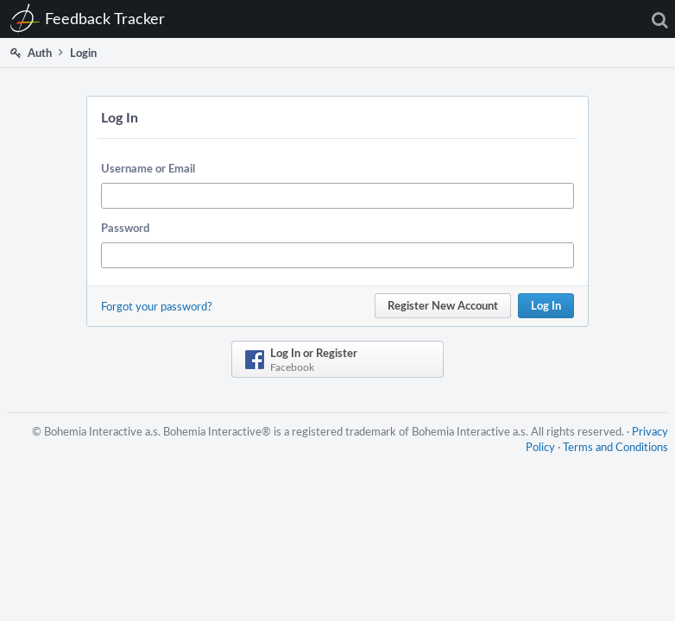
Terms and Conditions (615, 447)
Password (125, 227)
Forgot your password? (156, 306)
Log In (546, 305)
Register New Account (443, 305)
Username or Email (148, 168)
